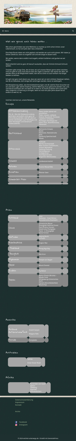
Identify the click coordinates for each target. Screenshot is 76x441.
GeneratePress (53, 438)
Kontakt (18, 405)
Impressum (19, 402)
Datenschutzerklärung (24, 400)
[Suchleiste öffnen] (73, 31)
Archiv (17, 411)
